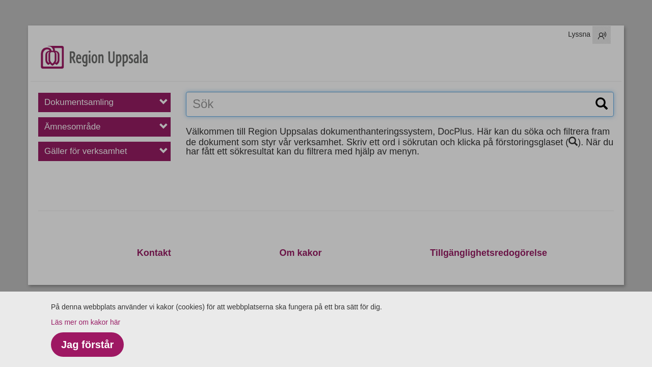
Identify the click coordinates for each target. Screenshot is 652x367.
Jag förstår (87, 344)
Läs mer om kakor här (85, 322)
